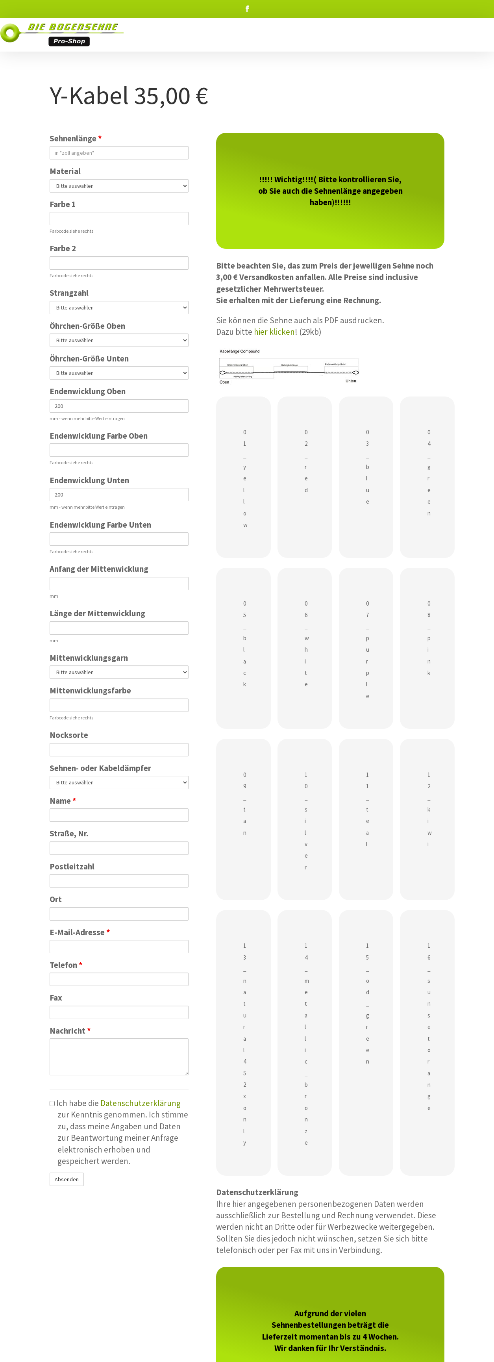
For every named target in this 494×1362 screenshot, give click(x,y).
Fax (56, 997)
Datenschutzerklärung (140, 1103)
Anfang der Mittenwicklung (99, 568)
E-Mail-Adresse (80, 932)
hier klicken (274, 331)
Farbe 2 (63, 248)
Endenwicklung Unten (89, 480)
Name (63, 800)
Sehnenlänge (76, 138)
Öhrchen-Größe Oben (87, 326)
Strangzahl (69, 292)
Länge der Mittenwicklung (97, 613)
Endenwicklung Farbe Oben (99, 435)
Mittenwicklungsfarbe (90, 690)
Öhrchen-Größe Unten (89, 358)
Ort (56, 899)
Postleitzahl (72, 866)
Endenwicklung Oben (88, 391)
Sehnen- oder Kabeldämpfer (100, 768)
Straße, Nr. (69, 833)
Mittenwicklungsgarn (89, 657)
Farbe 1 (63, 204)
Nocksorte (69, 735)
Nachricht (70, 1030)
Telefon (66, 965)
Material (65, 171)
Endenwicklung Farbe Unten (100, 524)
